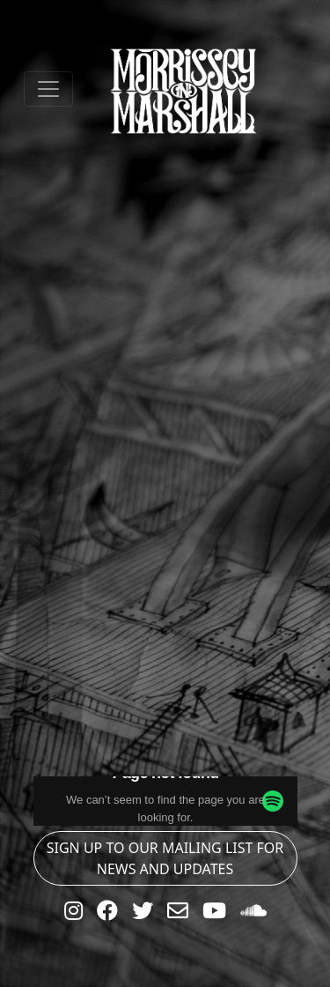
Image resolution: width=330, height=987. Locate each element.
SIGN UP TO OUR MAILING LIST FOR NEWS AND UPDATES (165, 858)
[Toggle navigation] (48, 89)
